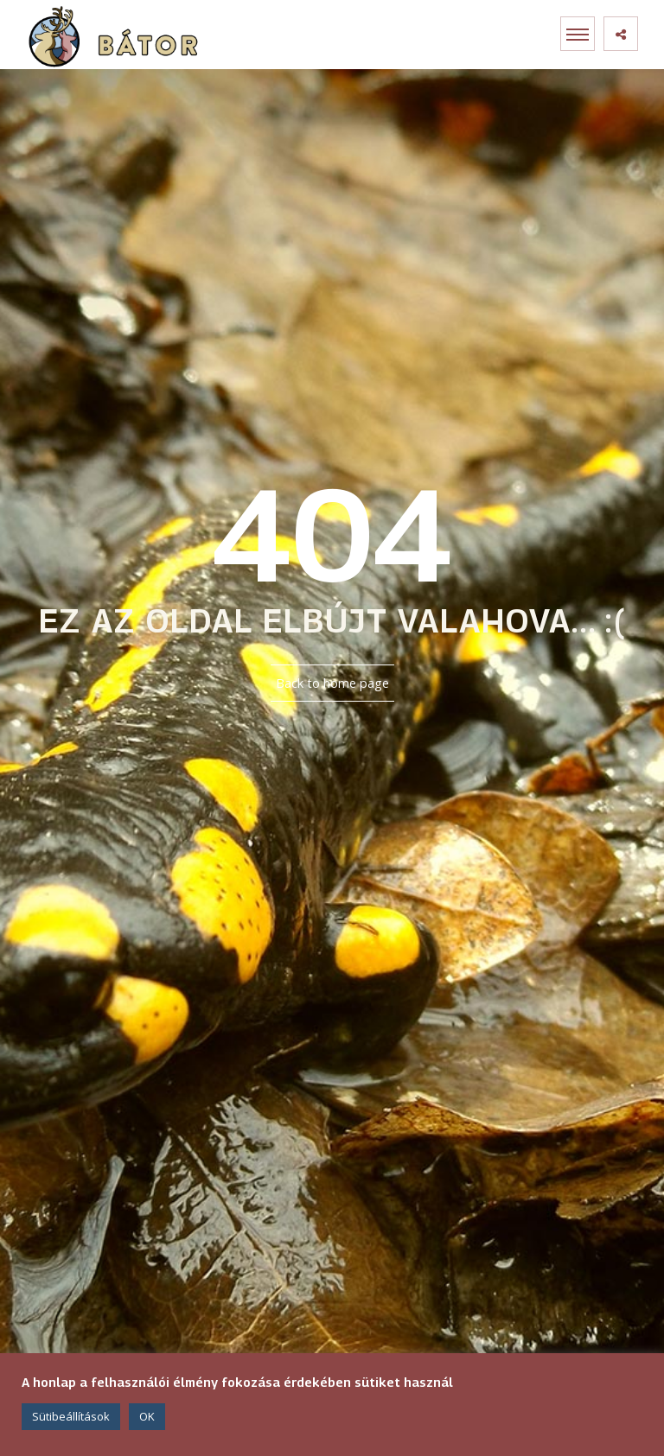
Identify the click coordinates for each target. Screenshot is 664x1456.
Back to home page (332, 683)
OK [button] (147, 1416)
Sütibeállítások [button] (71, 1416)
